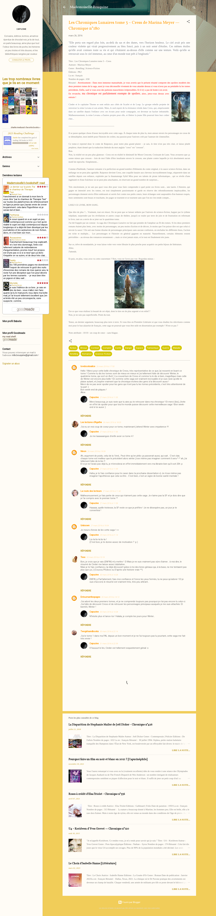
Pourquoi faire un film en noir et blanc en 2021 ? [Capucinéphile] (108, 759)
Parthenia (14, 215)
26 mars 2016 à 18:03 (112, 422)
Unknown (85, 525)
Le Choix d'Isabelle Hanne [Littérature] (92, 863)
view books (34, 148)
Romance (87, 354)
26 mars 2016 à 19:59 (96, 451)
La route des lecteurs (91, 491)
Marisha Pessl (17, 262)
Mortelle (14, 283)
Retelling (74, 354)
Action (73, 348)
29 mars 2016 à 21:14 (109, 535)
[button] (188, 22)
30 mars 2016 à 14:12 (110, 597)
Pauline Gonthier (17, 217)
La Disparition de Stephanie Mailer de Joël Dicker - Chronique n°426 (110, 725)
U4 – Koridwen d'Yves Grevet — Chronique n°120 (99, 829)
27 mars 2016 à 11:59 (109, 469)
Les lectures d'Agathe (91, 422)
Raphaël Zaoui (17, 194)
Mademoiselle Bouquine (89, 7)
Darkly (13, 260)
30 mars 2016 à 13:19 (96, 557)
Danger (128, 348)
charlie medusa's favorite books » (25, 127)
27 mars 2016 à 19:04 (100, 525)
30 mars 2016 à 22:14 (109, 631)
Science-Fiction (103, 354)
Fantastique (153, 348)
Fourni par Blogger (129, 902)
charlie (15, 138)
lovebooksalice (88, 366)
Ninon (83, 451)
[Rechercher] (194, 8)
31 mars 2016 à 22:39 (109, 643)
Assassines (15, 237)
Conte (118, 348)
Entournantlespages (90, 597)
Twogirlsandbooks (90, 631)
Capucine (94, 397)
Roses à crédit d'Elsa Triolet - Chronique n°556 (97, 794)
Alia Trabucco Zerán (19, 240)
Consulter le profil (21, 60)
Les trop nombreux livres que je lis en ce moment (21, 81)
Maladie (176, 348)
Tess (83, 557)
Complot (107, 348)
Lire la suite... (181, 750)
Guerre (165, 348)
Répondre (86, 416)
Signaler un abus (11, 363)
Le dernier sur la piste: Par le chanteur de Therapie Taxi (22, 189)
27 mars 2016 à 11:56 (109, 432)
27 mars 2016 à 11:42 (112, 491)
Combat (95, 348)
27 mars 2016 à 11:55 (109, 397)
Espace (139, 348)
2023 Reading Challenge (21, 133)
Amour (83, 348)
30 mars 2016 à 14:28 (109, 575)
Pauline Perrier (17, 285)
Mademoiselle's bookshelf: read (26, 183)
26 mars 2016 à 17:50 (105, 366)
